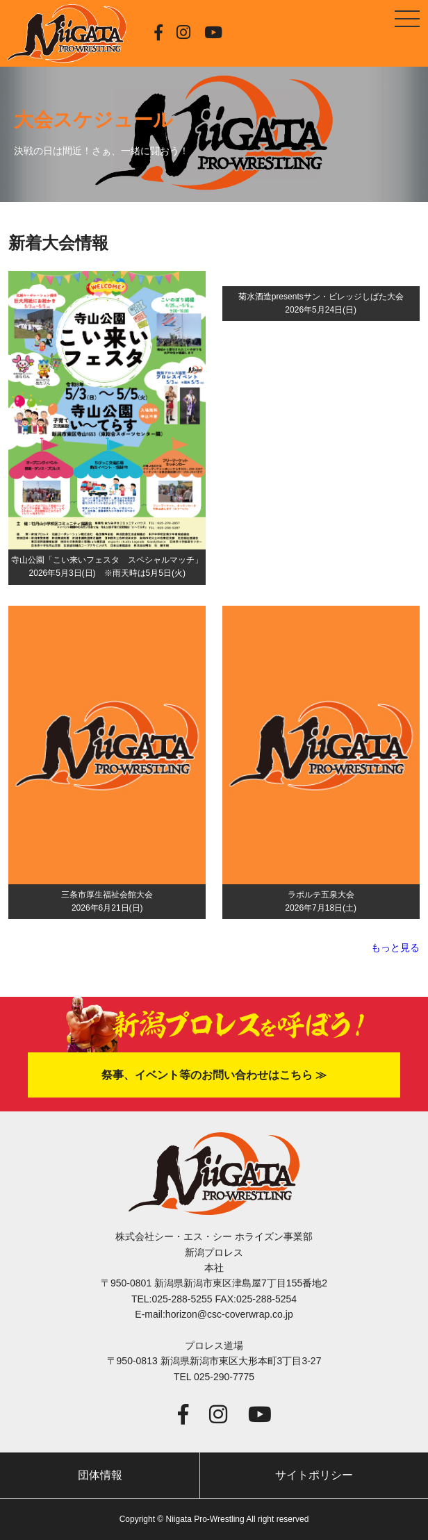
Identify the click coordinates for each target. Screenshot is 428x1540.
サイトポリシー (314, 1475)
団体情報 (100, 1475)
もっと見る (395, 947)
